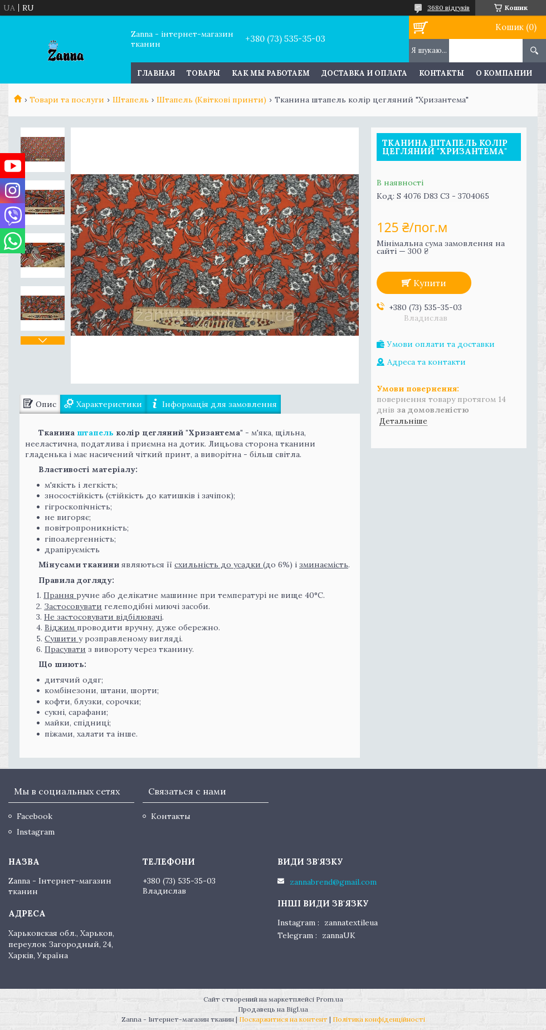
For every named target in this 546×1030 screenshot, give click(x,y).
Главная (156, 73)
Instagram (36, 832)
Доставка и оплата (364, 73)
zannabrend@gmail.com (333, 882)
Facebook (34, 816)
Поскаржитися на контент (283, 1019)
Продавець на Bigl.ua (273, 1009)
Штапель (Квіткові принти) (211, 100)
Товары (203, 73)
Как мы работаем (271, 73)
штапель (95, 433)
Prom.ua (329, 999)
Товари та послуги (67, 100)
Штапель (131, 100)
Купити (429, 282)
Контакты (441, 73)
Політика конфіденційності (379, 1019)
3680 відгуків (448, 7)
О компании (504, 73)
